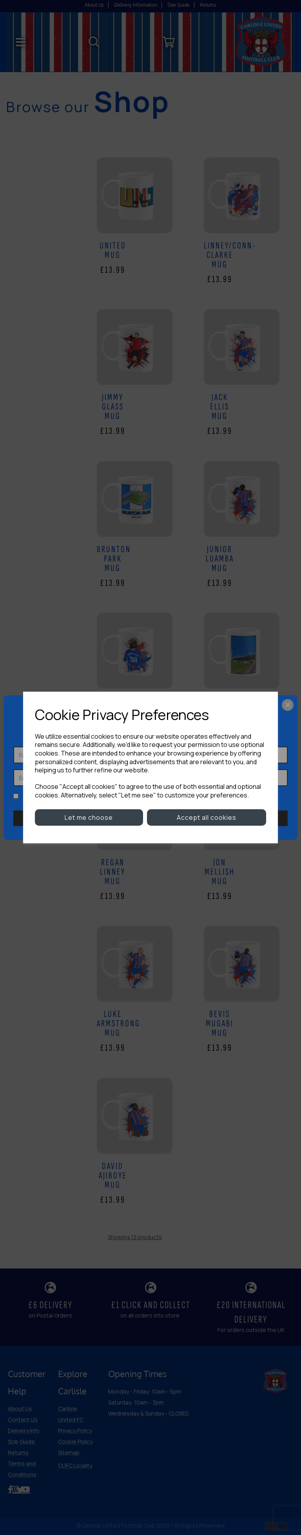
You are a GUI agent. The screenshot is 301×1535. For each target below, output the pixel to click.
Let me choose (89, 817)
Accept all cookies (206, 817)
